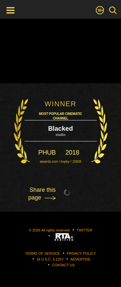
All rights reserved (55, 230)
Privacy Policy (81, 253)
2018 (72, 152)
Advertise (80, 259)
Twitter (84, 230)
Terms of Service (42, 253)
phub (47, 152)
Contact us (63, 265)
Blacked (60, 128)
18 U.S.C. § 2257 (50, 259)
